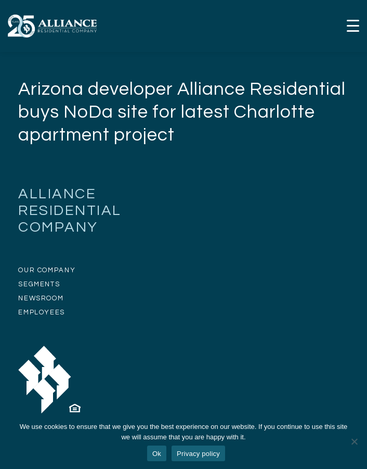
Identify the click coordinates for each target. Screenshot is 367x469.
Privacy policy (198, 454)
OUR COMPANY (46, 270)
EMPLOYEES (41, 312)
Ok (156, 454)
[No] (354, 441)
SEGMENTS (39, 284)
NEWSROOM (40, 298)
